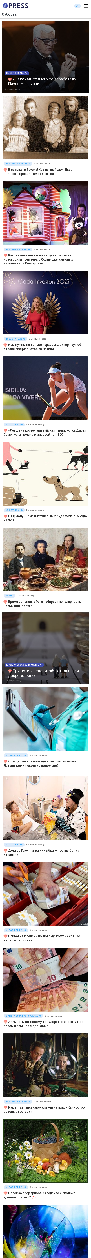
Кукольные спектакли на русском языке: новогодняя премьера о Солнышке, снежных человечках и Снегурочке (38, 259)
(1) (34, 1197)
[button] (86, 6)
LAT (78, 6)
